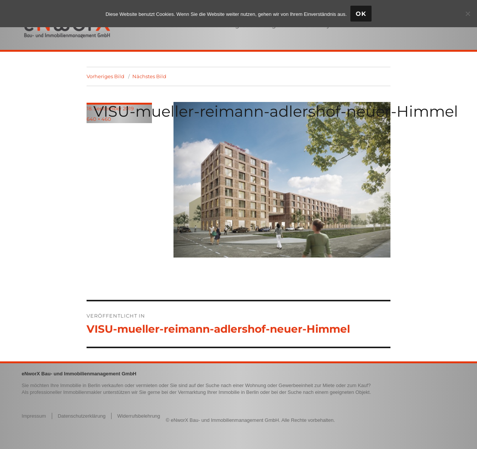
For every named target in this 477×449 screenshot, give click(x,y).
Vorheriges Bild (105, 76)
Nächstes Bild (149, 76)
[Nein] (467, 13)
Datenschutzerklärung (81, 416)
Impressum (34, 416)
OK (361, 13)
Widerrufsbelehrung (138, 416)
